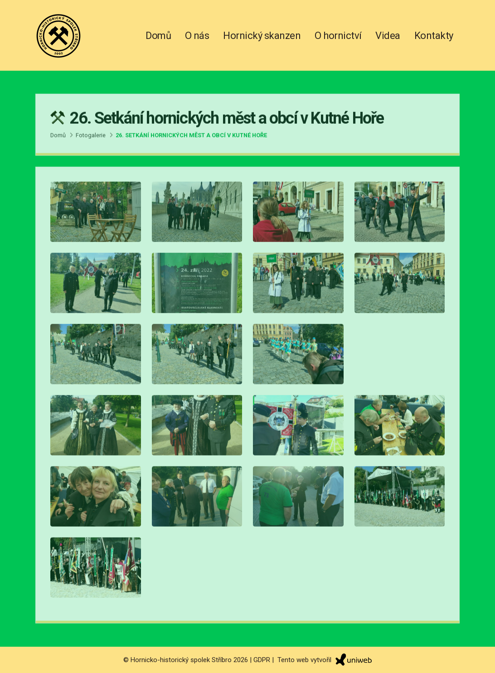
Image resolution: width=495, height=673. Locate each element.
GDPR (261, 659)
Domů (158, 35)
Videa (387, 35)
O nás (197, 35)
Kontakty (433, 35)
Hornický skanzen (262, 35)
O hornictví (338, 35)
